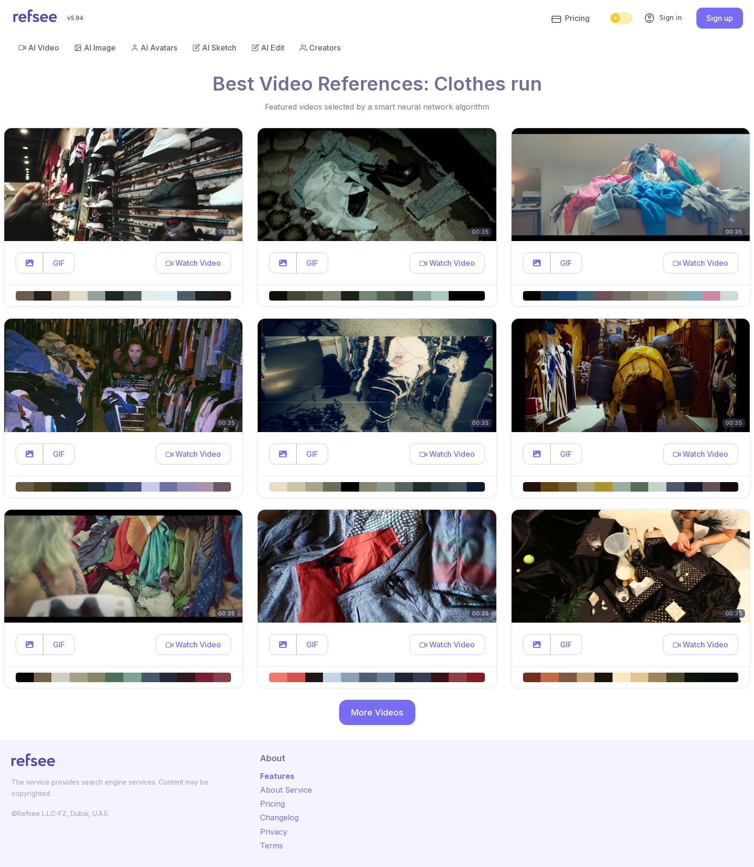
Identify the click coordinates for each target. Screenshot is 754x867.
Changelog (279, 817)
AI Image (95, 47)
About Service (286, 790)
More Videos (377, 712)
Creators (320, 47)
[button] (29, 262)
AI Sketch (214, 47)
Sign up (719, 18)
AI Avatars (154, 47)
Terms (271, 845)
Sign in (663, 18)
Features (277, 776)
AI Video (39, 47)
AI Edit (267, 47)
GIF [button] (59, 263)
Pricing (571, 18)
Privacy (273, 832)
